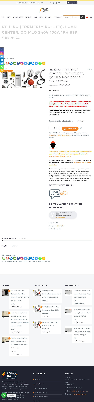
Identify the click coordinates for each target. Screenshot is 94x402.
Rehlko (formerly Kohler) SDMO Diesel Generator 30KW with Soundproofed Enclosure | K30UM (19, 344)
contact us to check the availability (60, 135)
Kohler (59, 226)
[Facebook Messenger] (32, 63)
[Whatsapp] (40, 63)
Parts (9, 17)
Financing (29, 17)
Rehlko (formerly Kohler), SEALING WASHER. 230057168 (50, 325)
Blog (41, 17)
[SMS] (3, 258)
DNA (35, 17)
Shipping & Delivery (40, 392)
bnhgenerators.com (79, 394)
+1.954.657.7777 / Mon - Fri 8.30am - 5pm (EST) (30, 3)
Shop (3, 17)
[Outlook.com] (11, 63)
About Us (37, 379)
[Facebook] (18, 63)
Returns (37, 401)
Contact (48, 17)
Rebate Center (18, 17)
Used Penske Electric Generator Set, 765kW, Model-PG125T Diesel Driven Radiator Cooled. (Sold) (20, 297)
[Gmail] (7, 63)
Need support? (72, 3)
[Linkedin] (29, 63)
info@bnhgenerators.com (80, 391)
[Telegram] (36, 63)
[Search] (82, 17)
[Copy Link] (43, 63)
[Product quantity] (54, 128)
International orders (41, 397)
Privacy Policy (38, 384)
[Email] (14, 63)
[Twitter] (25, 63)
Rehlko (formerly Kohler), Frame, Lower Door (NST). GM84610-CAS (50, 310)
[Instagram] (22, 63)
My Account (58, 17)
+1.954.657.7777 (77, 388)
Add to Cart (70, 128)
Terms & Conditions (40, 388)
